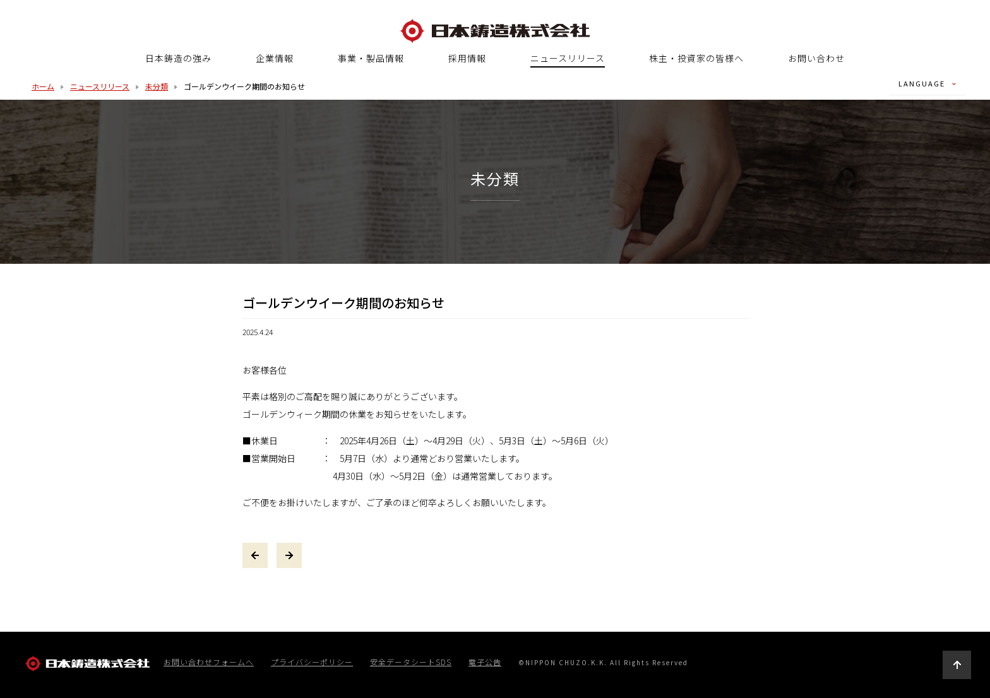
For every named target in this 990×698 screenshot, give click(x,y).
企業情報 (275, 58)
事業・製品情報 (371, 58)
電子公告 (484, 662)
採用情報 (467, 58)
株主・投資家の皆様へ (696, 58)
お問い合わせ (816, 58)
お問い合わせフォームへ (209, 662)
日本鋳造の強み (178, 58)
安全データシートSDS (410, 662)
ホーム (43, 86)
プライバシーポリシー (312, 662)
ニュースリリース (567, 58)
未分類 (156, 86)
